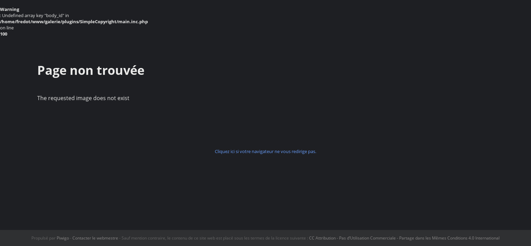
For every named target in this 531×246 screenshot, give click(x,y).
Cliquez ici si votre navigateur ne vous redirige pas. (265, 151)
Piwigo (63, 238)
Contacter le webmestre (95, 238)
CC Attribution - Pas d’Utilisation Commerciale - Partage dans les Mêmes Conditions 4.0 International (404, 238)
